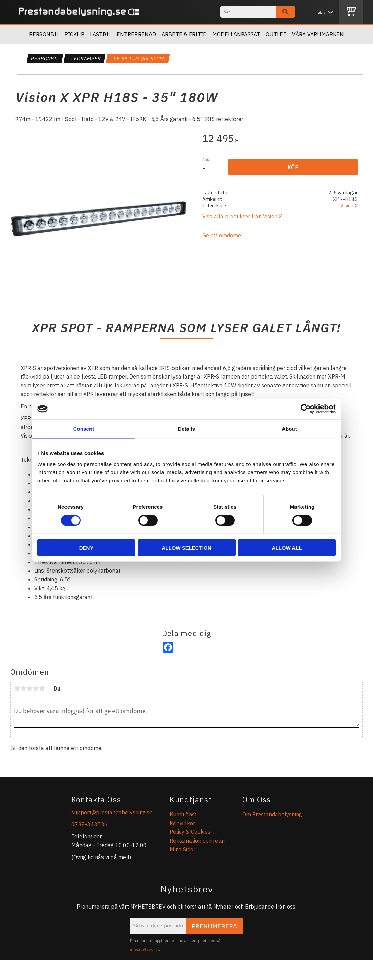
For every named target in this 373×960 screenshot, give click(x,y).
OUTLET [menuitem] (276, 34)
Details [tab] (186, 429)
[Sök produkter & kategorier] (248, 12)
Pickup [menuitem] (74, 34)
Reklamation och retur (197, 840)
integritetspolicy (144, 949)
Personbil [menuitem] (44, 34)
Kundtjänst (183, 814)
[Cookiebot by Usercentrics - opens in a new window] (306, 409)
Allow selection (187, 547)
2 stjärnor (23, 688)
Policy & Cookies (190, 831)
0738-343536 (89, 824)
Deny (86, 547)
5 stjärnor (42, 688)
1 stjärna (17, 688)
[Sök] (285, 12)
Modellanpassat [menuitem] (236, 34)
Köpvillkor (182, 823)
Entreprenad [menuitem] (136, 34)
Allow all (287, 547)
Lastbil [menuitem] (100, 34)
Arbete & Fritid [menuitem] (184, 34)
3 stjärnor (29, 688)
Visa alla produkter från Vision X (242, 216)
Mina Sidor (182, 849)
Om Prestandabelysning (272, 814)
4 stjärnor (36, 688)
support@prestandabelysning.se (112, 812)
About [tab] (289, 429)
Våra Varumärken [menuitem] (318, 34)
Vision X (349, 205)
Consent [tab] (83, 429)
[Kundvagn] (351, 12)
